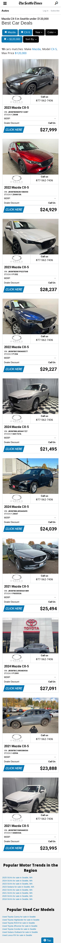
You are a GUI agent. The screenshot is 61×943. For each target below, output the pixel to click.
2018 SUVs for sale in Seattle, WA (17, 899)
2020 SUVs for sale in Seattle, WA (17, 896)
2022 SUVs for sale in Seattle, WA (17, 890)
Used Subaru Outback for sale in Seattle (20, 932)
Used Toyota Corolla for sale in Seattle (19, 929)
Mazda (10, 32)
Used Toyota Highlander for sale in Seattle (20, 920)
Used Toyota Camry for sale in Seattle (19, 917)
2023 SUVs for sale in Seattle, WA (17, 884)
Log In (45, 11)
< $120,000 (12, 39)
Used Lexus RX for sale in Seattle (17, 935)
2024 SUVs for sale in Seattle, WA (17, 880)
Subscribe (55, 11)
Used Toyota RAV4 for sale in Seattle (18, 923)
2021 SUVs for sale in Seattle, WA (17, 893)
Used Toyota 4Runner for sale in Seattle (19, 926)
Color (52, 32)
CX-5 (25, 32)
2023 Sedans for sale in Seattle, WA (18, 887)
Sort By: (31, 39)
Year (38, 32)
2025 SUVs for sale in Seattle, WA (17, 877)
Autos (5, 10)
